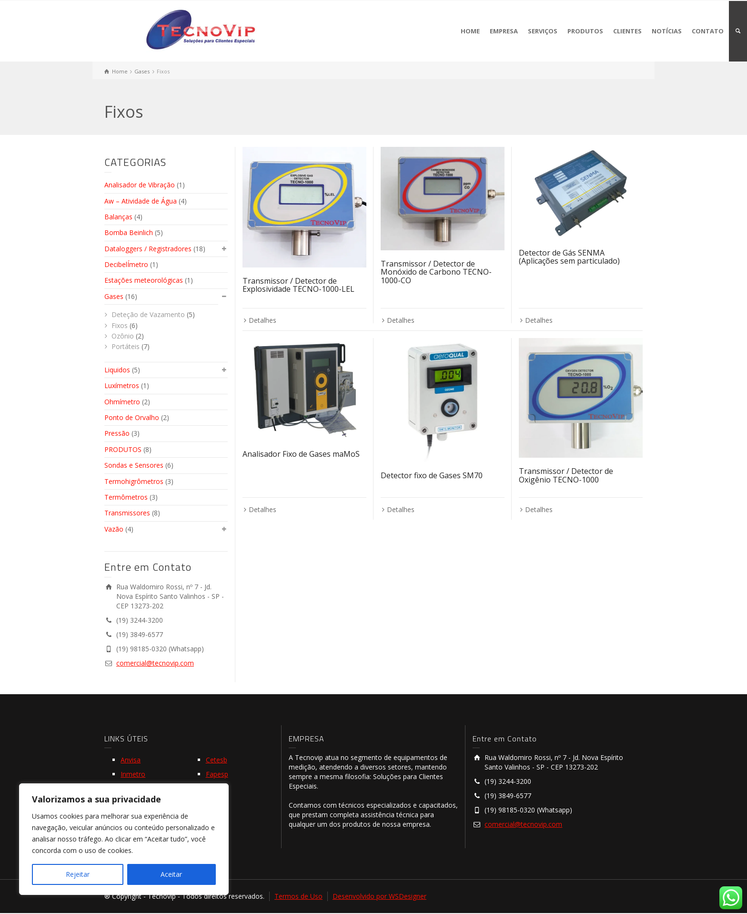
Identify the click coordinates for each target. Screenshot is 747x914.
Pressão (117, 433)
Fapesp (217, 774)
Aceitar (171, 874)
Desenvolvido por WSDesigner (379, 896)
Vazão (113, 529)
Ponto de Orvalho (131, 417)
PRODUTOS (585, 31)
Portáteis (125, 346)
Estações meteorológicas (143, 280)
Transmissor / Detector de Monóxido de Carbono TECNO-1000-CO (436, 272)
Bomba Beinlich (128, 232)
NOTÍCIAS (667, 31)
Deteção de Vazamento (148, 314)
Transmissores (127, 512)
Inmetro (133, 774)
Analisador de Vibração (139, 184)
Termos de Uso (298, 896)
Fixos (119, 325)
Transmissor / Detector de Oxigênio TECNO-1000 (566, 475)
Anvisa (131, 759)
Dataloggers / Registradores (148, 248)
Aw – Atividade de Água (140, 200)
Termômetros (126, 497)
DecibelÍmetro (126, 264)
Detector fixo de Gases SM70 (432, 475)
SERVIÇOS (542, 31)
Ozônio (122, 335)
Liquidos (117, 369)
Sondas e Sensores (133, 465)
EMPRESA (504, 31)
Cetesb (216, 759)
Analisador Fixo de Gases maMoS (301, 454)
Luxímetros (121, 385)
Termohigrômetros (133, 481)
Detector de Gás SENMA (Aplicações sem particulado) (569, 257)
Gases (113, 296)
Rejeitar (78, 874)
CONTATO (708, 31)
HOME (470, 31)
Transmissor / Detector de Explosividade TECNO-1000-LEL (298, 285)
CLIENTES (627, 31)
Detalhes (262, 320)
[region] (124, 839)
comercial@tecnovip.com (155, 663)
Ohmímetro (122, 401)
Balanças (118, 216)
